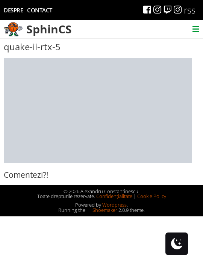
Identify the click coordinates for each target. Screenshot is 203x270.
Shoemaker (101, 210)
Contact (39, 10)
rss (189, 10)
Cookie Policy (151, 196)
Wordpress (114, 204)
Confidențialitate (114, 196)
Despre (13, 10)
